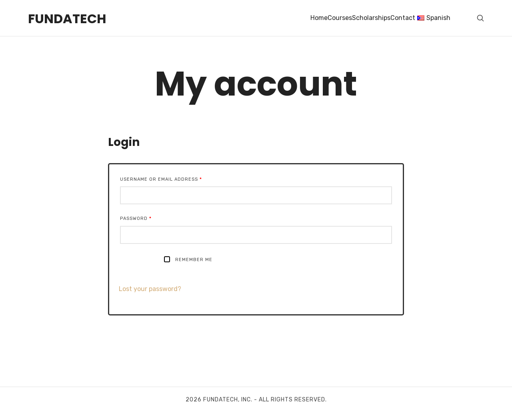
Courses (340, 18)
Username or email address (161, 179)
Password (136, 218)
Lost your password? (150, 289)
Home (319, 18)
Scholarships (371, 18)
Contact (402, 18)
